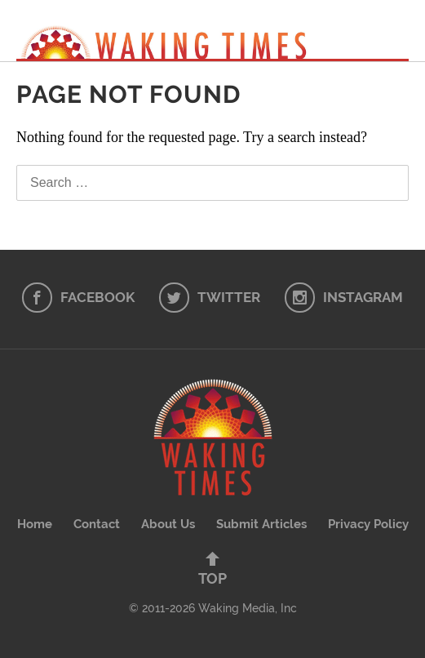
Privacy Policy (368, 524)
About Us (168, 524)
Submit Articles (261, 524)
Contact (96, 524)
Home (34, 524)
